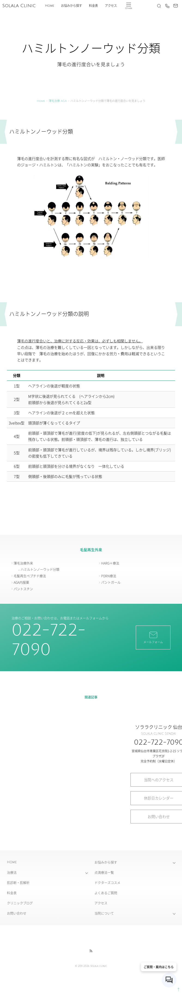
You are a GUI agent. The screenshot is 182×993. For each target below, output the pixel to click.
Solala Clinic (19, 5)
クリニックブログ (20, 903)
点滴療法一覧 (104, 872)
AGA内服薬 (21, 582)
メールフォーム (153, 637)
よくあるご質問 (105, 892)
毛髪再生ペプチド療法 (30, 575)
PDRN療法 (108, 575)
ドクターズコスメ (107, 882)
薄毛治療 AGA (58, 101)
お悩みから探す (71, 5)
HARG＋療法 (110, 563)
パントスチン (23, 588)
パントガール (111, 582)
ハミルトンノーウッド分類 (40, 569)
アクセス (111, 5)
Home (49, 5)
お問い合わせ (16, 913)
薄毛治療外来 (23, 563)
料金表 (93, 5)
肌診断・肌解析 (18, 882)
